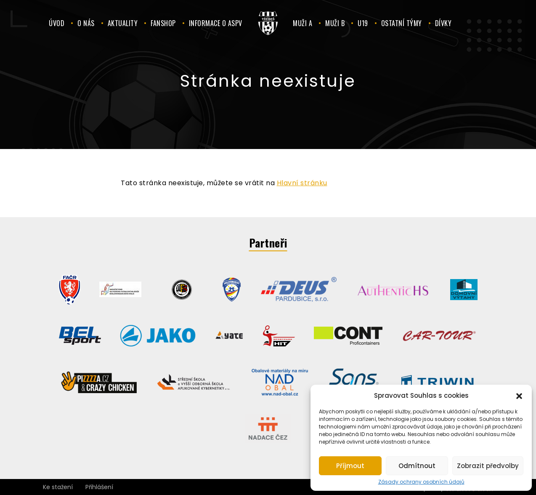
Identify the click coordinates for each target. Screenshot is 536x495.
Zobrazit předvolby (488, 465)
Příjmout (350, 465)
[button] (519, 395)
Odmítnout (416, 465)
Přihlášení (99, 487)
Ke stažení (58, 487)
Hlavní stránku (302, 183)
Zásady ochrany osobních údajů (421, 481)
